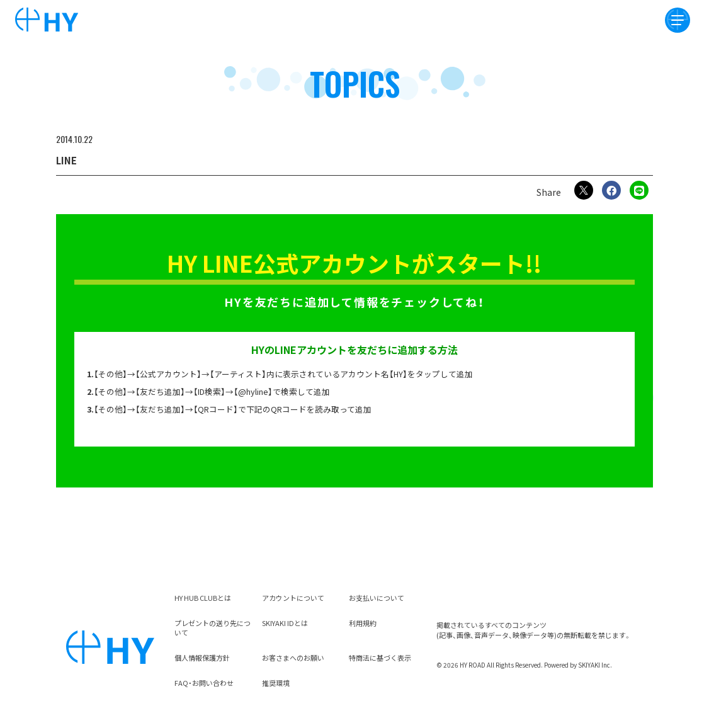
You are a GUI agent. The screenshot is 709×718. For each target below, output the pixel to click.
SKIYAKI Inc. (595, 665)
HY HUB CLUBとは (202, 598)
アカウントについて (293, 598)
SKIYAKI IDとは (285, 623)
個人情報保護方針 (202, 657)
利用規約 (363, 623)
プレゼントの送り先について (212, 628)
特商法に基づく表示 (380, 657)
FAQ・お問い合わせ (204, 683)
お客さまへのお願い (293, 657)
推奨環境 (276, 683)
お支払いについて (376, 598)
